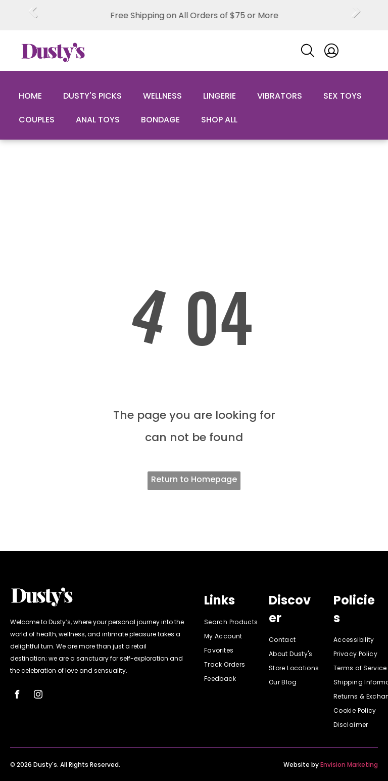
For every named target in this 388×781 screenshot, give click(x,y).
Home (30, 96)
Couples (37, 119)
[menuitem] (240, 622)
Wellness (162, 96)
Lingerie (219, 96)
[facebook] (16, 696)
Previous (33, 18)
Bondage (160, 119)
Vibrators (279, 96)
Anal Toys (98, 119)
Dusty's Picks (92, 96)
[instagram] (37, 696)
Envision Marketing (349, 764)
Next (355, 18)
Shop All (219, 119)
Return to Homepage (194, 479)
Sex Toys (342, 96)
